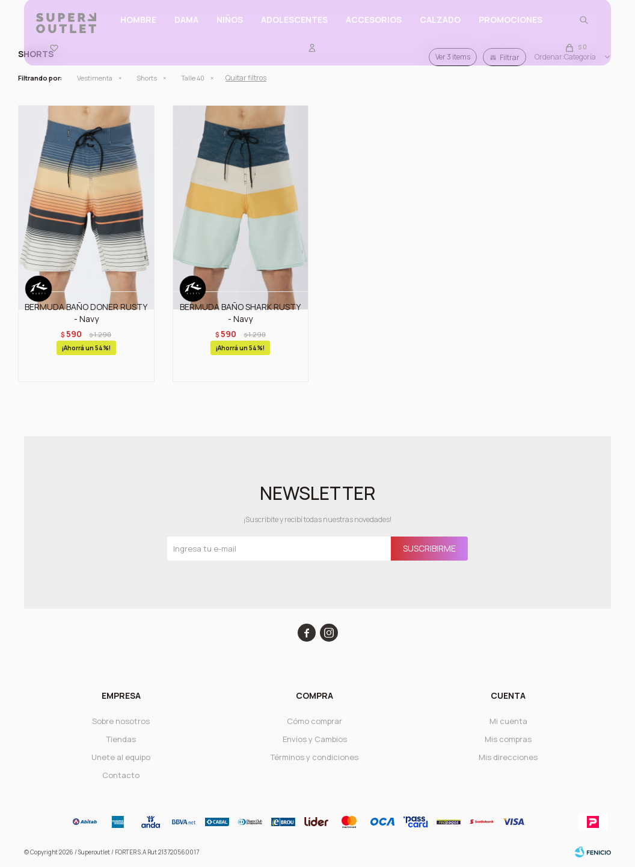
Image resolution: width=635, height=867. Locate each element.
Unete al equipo (120, 757)
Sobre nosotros (121, 721)
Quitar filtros (245, 78)
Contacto (121, 775)
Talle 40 (192, 77)
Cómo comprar (314, 721)
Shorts (147, 77)
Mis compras (508, 739)
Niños (229, 30)
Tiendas (121, 739)
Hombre (138, 30)
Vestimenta (94, 77)
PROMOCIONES (510, 30)
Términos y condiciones (314, 757)
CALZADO (440, 30)
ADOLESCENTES (294, 30)
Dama (186, 30)
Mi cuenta (508, 721)
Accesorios (374, 30)
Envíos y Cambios (315, 739)
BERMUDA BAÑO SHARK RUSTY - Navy (240, 312)
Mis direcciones (508, 757)
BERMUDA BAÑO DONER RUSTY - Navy (86, 312)
